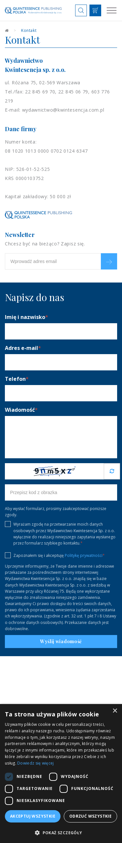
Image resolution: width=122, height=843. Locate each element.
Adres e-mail (23, 348)
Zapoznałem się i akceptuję (55, 555)
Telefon (17, 378)
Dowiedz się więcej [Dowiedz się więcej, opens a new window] (35, 763)
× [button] (114, 711)
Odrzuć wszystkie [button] (90, 816)
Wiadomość (21, 409)
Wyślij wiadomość (61, 641)
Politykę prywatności (83, 555)
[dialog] (61, 773)
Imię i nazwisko (26, 317)
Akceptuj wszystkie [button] (32, 816)
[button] (61, 832)
